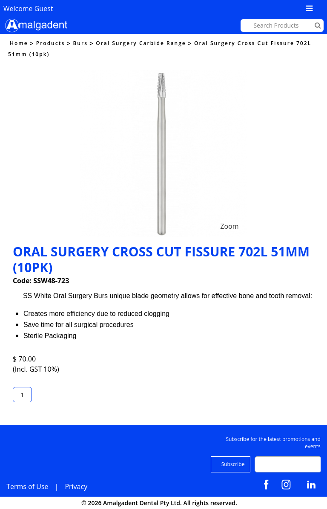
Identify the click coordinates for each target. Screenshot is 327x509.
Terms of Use (27, 486)
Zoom (229, 226)
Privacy (76, 486)
